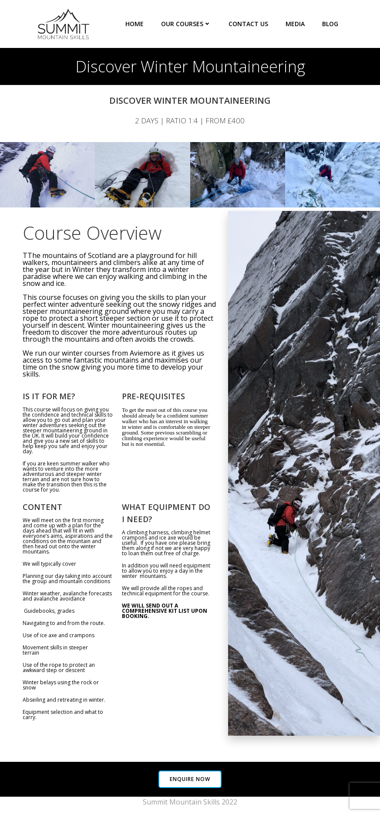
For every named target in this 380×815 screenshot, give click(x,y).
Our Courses (186, 24)
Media (295, 24)
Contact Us (248, 24)
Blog (330, 24)
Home (134, 24)
